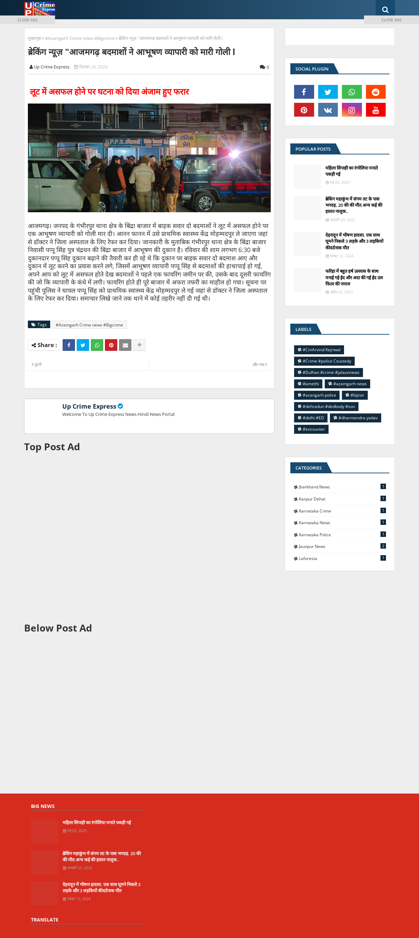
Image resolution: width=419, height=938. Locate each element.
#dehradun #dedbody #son (329, 406)
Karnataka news (342, 522)
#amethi (311, 384)
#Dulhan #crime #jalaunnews (331, 372)
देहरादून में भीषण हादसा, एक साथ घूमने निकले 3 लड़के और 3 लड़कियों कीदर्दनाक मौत (354, 241)
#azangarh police (319, 395)
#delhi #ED (313, 418)
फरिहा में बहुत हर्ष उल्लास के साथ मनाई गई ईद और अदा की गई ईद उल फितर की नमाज (354, 277)
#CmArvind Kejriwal (322, 350)
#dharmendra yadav (358, 418)
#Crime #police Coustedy (327, 361)
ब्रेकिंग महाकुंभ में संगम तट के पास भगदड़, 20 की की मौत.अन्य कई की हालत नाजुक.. (353, 205)
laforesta (342, 558)
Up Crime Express (89, 406)
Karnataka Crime (342, 511)
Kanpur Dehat (342, 499)
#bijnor (357, 395)
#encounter (314, 429)
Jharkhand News (342, 487)
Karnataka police (342, 534)
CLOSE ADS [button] (27, 19)
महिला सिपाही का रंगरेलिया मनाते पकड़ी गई (351, 171)
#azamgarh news (350, 384)
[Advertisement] (149, 537)
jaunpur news (342, 546)
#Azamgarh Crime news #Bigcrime (80, 38)
